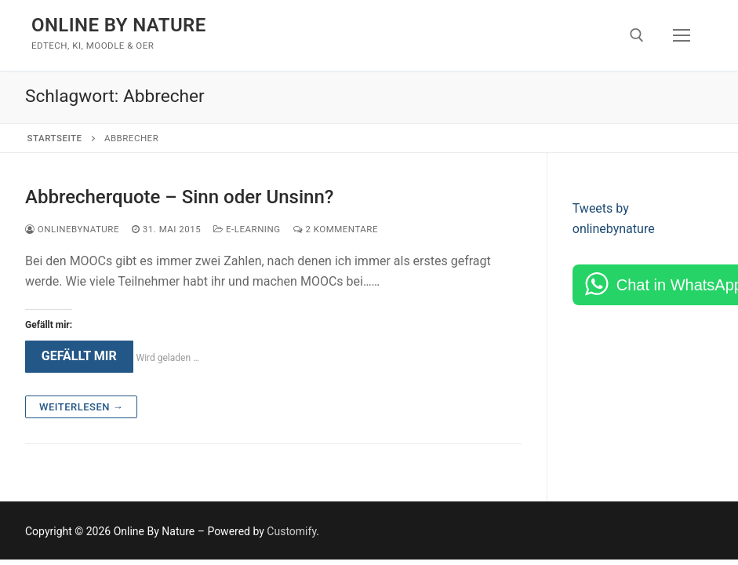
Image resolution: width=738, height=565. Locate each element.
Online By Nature (118, 25)
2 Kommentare (335, 229)
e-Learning (246, 229)
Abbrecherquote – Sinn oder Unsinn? (179, 197)
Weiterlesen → (81, 407)
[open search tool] (637, 35)
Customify (291, 531)
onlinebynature (72, 229)
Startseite (54, 138)
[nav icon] (681, 35)
